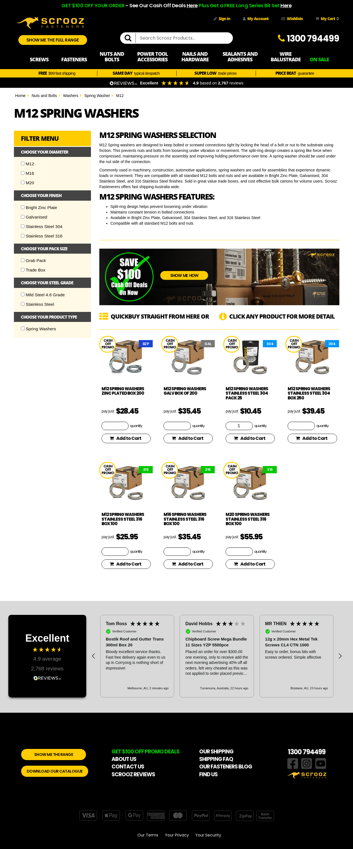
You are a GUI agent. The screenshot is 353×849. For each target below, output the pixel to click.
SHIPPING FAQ (216, 759)
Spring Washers (38, 328)
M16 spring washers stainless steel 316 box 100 (185, 519)
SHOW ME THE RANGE (53, 754)
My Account (255, 18)
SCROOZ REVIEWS (133, 774)
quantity (136, 425)
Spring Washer (97, 95)
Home (20, 95)
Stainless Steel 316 (42, 236)
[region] (216, 656)
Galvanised (34, 217)
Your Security (208, 835)
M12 (120, 95)
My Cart (326, 18)
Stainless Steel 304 (42, 226)
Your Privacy (177, 835)
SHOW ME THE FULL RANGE (52, 40)
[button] (93, 656)
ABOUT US (124, 759)
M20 (27, 182)
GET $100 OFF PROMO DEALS (145, 751)
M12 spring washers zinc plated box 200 (123, 391)
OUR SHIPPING (216, 751)
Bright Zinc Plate (39, 207)
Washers (70, 95)
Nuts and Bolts (44, 95)
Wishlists (292, 18)
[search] (130, 38)
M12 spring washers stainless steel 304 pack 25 (247, 393)
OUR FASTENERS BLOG (225, 766)
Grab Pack (33, 260)
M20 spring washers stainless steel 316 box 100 (248, 519)
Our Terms (147, 835)
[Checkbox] (22, 163)
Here (192, 5)
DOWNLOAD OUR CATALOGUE (55, 771)
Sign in (222, 18)
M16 (27, 173)
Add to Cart (125, 438)
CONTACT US (128, 766)
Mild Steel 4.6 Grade (43, 294)
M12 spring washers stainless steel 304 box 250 (309, 393)
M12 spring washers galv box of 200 (185, 391)
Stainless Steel (37, 304)
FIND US (208, 774)
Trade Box (33, 270)
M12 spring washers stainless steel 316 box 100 (123, 519)
